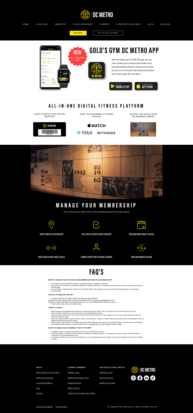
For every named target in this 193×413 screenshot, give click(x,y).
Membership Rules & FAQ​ (78, 378)
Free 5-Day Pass (106, 378)
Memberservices (74, 383)
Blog (38, 388)
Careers (39, 393)
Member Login (73, 373)
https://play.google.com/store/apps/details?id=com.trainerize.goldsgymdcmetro (86, 300)
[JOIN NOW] (78, 33)
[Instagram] (133, 378)
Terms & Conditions (44, 407)
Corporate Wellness (44, 383)
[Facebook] (139, 378)
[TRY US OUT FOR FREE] (108, 33)
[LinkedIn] (146, 378)
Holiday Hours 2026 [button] (107, 383)
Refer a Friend (73, 388)
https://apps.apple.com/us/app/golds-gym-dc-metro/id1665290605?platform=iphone (86, 302)
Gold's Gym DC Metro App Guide (81, 393)
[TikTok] (152, 378)
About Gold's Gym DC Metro (48, 373)
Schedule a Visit (106, 373)
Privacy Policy (61, 407)
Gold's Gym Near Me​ (44, 378)
